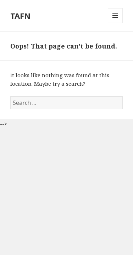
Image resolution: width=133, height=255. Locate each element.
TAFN (20, 15)
